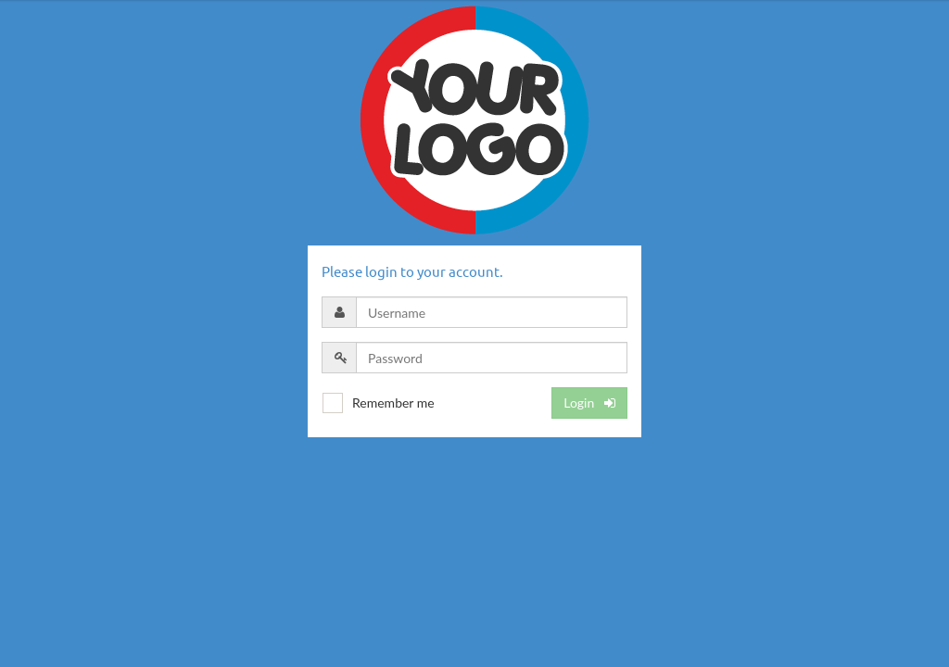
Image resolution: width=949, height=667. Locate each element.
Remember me (393, 402)
